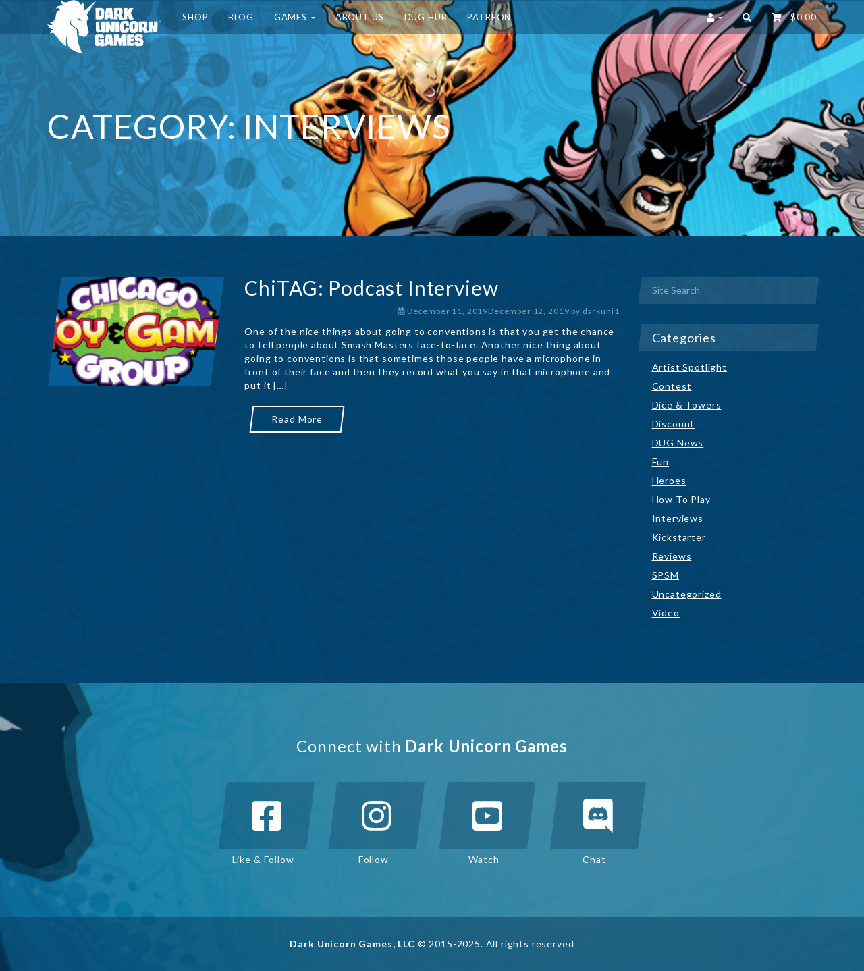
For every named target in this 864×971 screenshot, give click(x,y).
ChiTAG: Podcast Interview (371, 287)
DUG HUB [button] (426, 16)
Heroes (669, 480)
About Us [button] (359, 16)
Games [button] (294, 16)
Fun (661, 461)
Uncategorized (687, 594)
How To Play (681, 499)
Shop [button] (195, 16)
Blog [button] (240, 16)
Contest (672, 386)
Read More (297, 419)
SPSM (665, 575)
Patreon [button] (489, 16)
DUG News (678, 442)
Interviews (677, 518)
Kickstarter (679, 537)
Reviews (672, 556)
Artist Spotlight (689, 367)
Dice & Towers (687, 405)
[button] (746, 17)
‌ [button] (794, 16)
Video (666, 613)
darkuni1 (601, 311)
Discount (673, 423)
